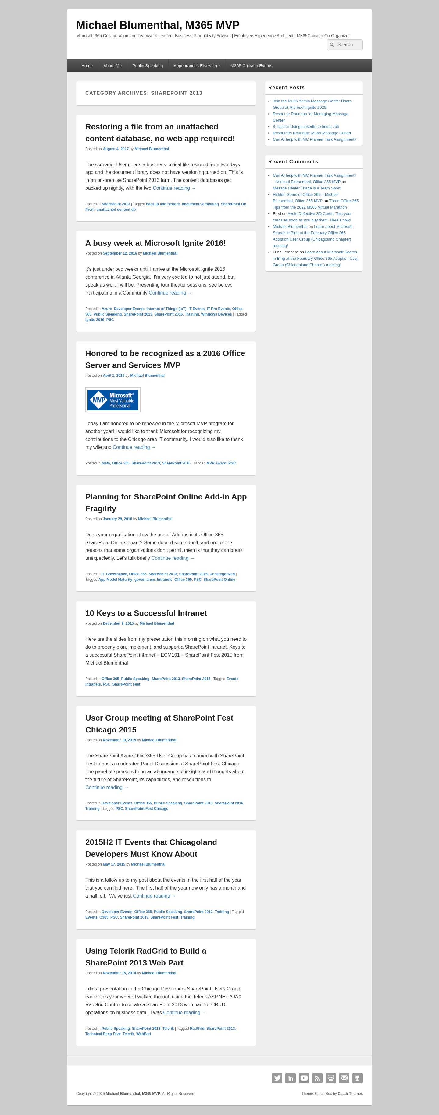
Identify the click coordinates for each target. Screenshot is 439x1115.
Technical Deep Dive (103, 1034)
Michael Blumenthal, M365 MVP (158, 25)
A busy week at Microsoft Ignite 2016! (155, 243)
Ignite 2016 (94, 320)
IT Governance (114, 574)
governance (144, 579)
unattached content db (116, 209)
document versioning (200, 204)
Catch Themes (350, 1094)
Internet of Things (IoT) (167, 309)
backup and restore (163, 204)
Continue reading (174, 188)
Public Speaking (147, 65)
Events (232, 679)
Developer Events (129, 309)
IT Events (196, 309)
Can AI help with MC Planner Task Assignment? (314, 139)
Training (192, 314)
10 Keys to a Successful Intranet (146, 613)
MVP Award (216, 463)
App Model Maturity (115, 579)
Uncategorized (222, 574)
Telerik (168, 1028)
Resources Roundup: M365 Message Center (312, 133)
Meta (106, 463)
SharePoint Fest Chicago (146, 808)
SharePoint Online (219, 579)
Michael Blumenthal (151, 149)
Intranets (165, 579)
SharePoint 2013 (116, 204)
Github (357, 1078)
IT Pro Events (218, 309)
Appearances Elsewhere (196, 65)
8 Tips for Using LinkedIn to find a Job (306, 126)
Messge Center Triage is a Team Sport (307, 188)
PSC (110, 320)
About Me (112, 65)
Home (87, 65)
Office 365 (120, 463)
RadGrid (197, 1028)
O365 (103, 917)
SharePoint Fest (126, 684)
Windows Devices (216, 314)
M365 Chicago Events (251, 65)
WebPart (143, 1034)
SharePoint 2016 (168, 314)
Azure (107, 309)
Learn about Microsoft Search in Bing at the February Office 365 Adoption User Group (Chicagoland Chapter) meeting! (315, 258)
